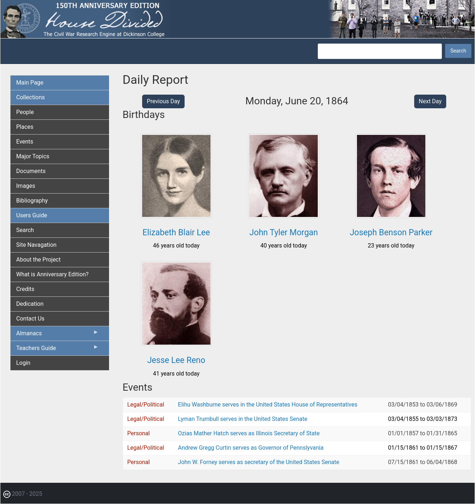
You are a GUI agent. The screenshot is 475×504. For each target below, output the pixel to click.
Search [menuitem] (25, 230)
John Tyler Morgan (283, 232)
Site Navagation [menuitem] (36, 244)
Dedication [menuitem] (30, 303)
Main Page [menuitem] (30, 82)
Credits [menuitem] (25, 289)
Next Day (430, 101)
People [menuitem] (25, 112)
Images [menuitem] (25, 185)
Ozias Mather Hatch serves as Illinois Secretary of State (249, 433)
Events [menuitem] (24, 141)
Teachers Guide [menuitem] (57, 349)
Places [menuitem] (24, 126)
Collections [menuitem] (30, 97)
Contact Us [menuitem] (30, 318)
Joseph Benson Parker (391, 232)
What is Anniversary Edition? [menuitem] (52, 274)
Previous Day (163, 101)
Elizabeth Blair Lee (176, 232)
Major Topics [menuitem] (32, 156)
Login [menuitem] (23, 362)
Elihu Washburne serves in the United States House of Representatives (268, 404)
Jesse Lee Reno (176, 360)
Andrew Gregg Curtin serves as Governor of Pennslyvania (251, 447)
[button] (176, 215)
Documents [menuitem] (31, 171)
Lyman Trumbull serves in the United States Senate (242, 419)
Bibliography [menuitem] (32, 200)
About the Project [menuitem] (38, 259)
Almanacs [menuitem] (57, 335)
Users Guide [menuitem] (31, 215)
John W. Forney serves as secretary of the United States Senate (258, 462)
